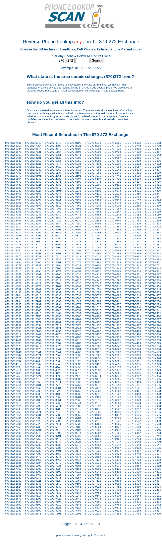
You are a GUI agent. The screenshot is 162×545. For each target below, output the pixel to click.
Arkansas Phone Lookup (103, 90)
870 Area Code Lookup (92, 87)
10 (98, 524)
